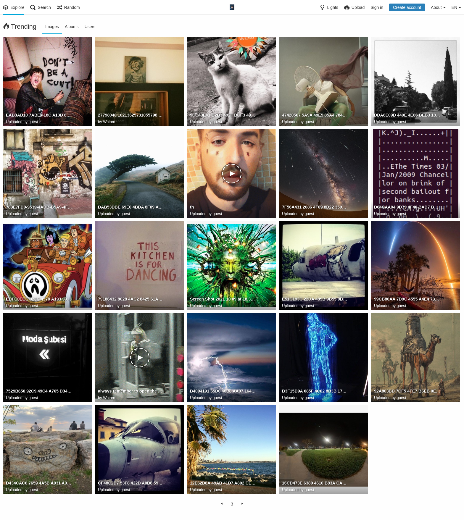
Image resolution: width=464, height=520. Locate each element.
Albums (72, 26)
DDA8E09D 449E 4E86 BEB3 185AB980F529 (407, 115)
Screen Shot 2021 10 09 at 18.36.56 (223, 299)
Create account (407, 7)
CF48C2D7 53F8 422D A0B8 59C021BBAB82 (131, 483)
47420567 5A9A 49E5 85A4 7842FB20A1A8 (315, 115)
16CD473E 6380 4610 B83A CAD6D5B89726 (315, 483)
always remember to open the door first (131, 391)
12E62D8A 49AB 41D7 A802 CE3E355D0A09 (223, 483)
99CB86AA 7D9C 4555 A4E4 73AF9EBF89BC (407, 299)
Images (52, 26)
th (192, 207)
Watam (109, 121)
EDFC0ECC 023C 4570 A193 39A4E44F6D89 (39, 299)
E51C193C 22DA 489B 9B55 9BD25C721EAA (315, 299)
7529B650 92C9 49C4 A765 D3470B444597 (39, 391)
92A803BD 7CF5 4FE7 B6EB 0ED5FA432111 (407, 391)
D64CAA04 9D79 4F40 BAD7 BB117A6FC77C (407, 207)
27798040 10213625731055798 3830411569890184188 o (131, 115)
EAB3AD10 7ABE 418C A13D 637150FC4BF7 (39, 115)
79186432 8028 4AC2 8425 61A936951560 (131, 299)
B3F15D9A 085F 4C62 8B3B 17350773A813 (315, 391)
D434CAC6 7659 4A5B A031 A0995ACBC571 (39, 483)
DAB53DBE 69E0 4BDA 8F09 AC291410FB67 (131, 207)
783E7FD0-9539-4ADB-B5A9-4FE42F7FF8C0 (39, 207)
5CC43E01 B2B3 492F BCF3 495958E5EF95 (223, 115)
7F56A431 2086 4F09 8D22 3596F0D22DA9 (315, 207)
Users (90, 26)
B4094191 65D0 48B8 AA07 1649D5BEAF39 (223, 391)
